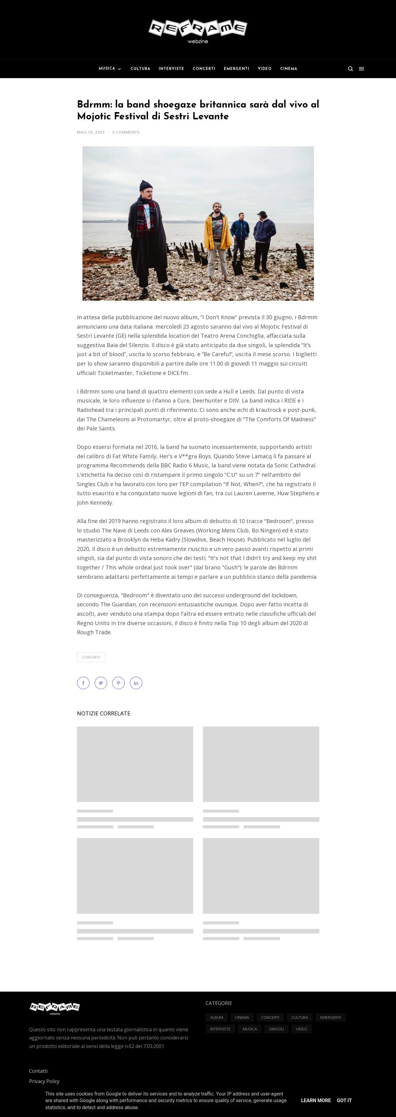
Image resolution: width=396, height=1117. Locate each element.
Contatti (38, 1071)
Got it (344, 1100)
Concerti (91, 657)
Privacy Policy (44, 1081)
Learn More (316, 1100)
